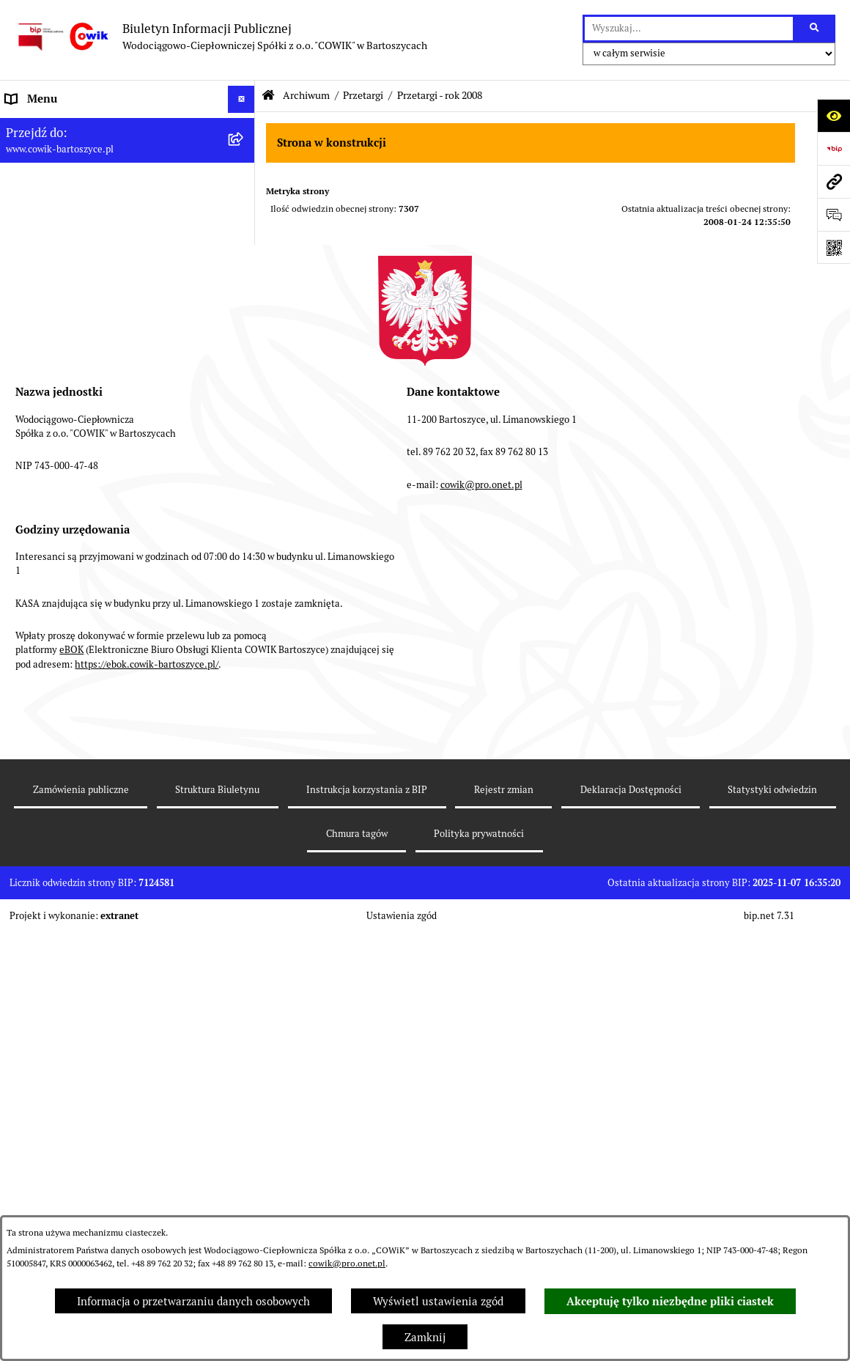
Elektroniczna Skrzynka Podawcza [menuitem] (90, 472)
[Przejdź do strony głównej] (221, 37)
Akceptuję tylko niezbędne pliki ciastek (670, 1301)
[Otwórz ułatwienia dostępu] (833, 115)
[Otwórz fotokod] (833, 247)
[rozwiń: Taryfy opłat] (244, 308)
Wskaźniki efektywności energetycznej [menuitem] (102, 252)
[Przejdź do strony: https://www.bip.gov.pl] (833, 148)
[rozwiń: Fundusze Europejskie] (244, 446)
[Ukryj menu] (242, 100)
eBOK (71, 1079)
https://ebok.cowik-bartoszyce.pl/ (146, 1093)
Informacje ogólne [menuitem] (51, 126)
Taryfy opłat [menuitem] (36, 307)
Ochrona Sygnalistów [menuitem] (59, 417)
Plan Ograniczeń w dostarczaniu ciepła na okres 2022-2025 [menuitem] (110, 217)
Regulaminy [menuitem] (36, 280)
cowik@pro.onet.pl (346, 1263)
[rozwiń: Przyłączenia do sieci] (244, 363)
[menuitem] (127, 528)
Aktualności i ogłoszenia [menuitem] (67, 181)
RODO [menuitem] (21, 390)
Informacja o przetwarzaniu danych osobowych (193, 1301)
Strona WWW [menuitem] (39, 555)
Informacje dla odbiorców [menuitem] (68, 154)
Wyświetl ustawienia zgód (438, 1301)
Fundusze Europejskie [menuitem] (60, 445)
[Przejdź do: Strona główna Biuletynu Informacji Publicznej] (268, 96)
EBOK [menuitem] (20, 500)
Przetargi (363, 95)
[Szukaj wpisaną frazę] (815, 29)
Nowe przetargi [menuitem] (44, 335)
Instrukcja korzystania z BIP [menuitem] (76, 610)
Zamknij (425, 1337)
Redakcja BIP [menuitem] (38, 582)
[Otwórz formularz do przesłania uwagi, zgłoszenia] (833, 214)
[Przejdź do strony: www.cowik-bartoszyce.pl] (833, 181)
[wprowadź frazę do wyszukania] (689, 29)
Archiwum (306, 95)
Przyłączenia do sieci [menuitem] (58, 362)
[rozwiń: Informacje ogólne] (244, 127)
